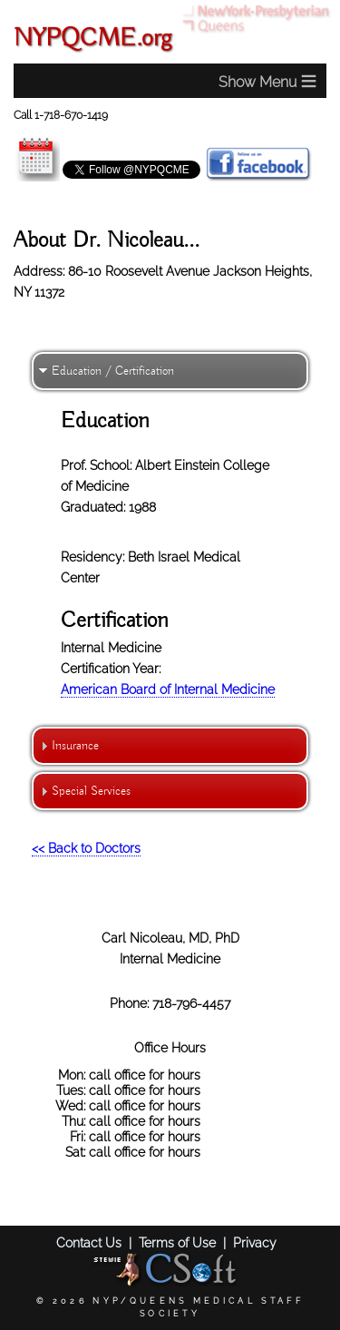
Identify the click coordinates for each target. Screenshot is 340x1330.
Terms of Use (177, 1242)
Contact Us (88, 1242)
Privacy (255, 1242)
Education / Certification (113, 371)
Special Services (91, 791)
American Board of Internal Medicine (168, 689)
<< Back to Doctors (86, 848)
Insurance (75, 746)
